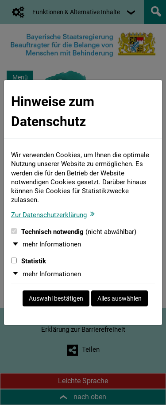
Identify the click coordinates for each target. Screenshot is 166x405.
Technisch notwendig (73, 232)
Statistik (28, 261)
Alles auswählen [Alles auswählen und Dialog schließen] (119, 298)
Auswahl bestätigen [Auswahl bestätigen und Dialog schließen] (56, 298)
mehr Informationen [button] (52, 244)
